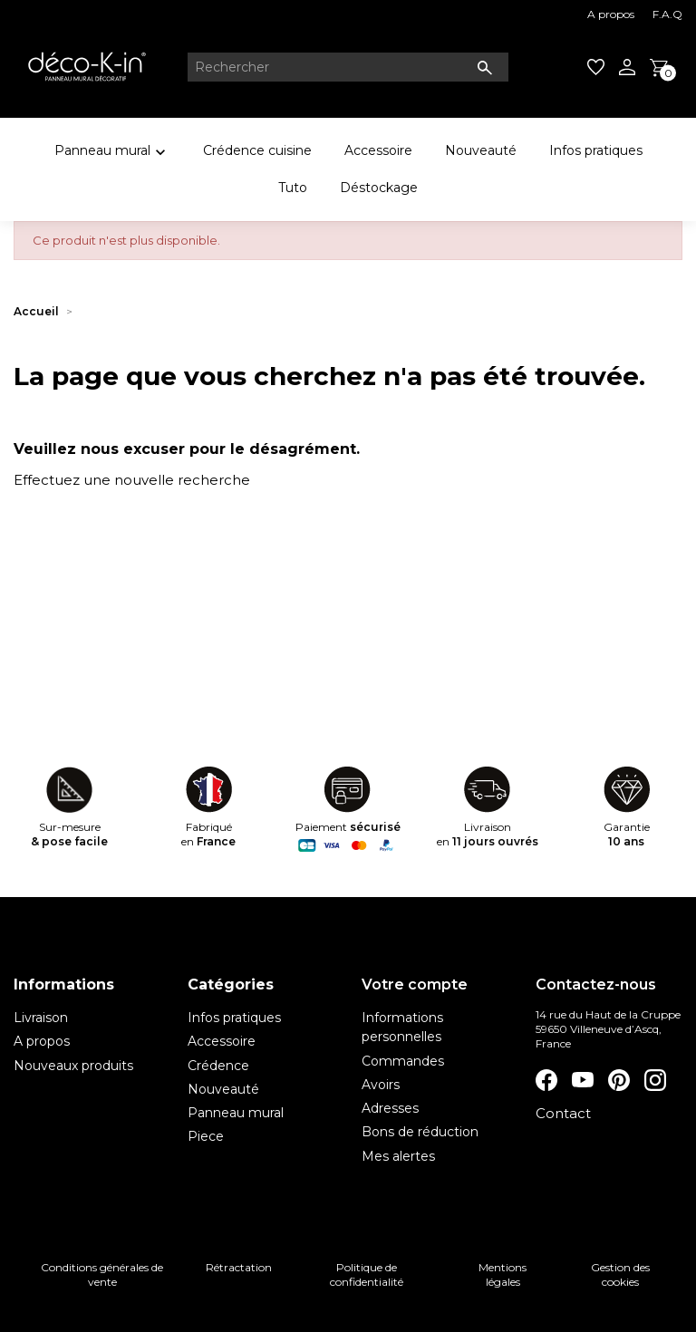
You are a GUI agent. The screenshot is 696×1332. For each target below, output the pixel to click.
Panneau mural (112, 153)
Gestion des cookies (620, 1274)
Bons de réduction (420, 1132)
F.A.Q (667, 14)
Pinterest (619, 1080)
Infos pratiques (596, 150)
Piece (206, 1136)
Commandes (403, 1061)
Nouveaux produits (73, 1065)
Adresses (390, 1108)
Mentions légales (502, 1274)
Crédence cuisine (257, 150)
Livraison (41, 1017)
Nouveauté (481, 150)
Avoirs (381, 1084)
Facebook (546, 1080)
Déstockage (379, 187)
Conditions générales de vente (102, 1274)
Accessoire (378, 150)
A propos (610, 14)
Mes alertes (398, 1156)
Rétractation (239, 1267)
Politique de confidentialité (366, 1274)
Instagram (655, 1080)
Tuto (292, 187)
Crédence (218, 1065)
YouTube (583, 1080)
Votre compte (415, 984)
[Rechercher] (348, 67)
